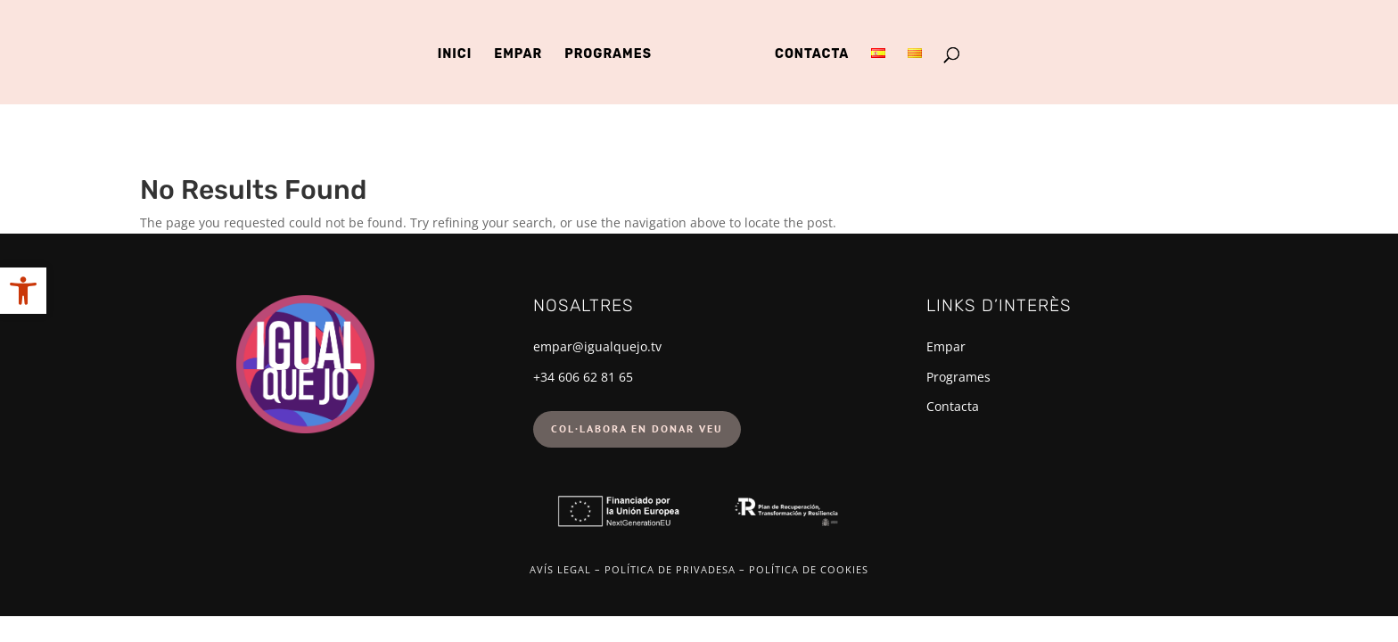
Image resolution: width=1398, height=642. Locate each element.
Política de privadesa (670, 569)
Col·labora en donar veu (637, 428)
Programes (608, 55)
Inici (455, 55)
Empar (518, 55)
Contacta (812, 55)
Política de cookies (808, 569)
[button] (23, 291)
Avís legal (560, 569)
